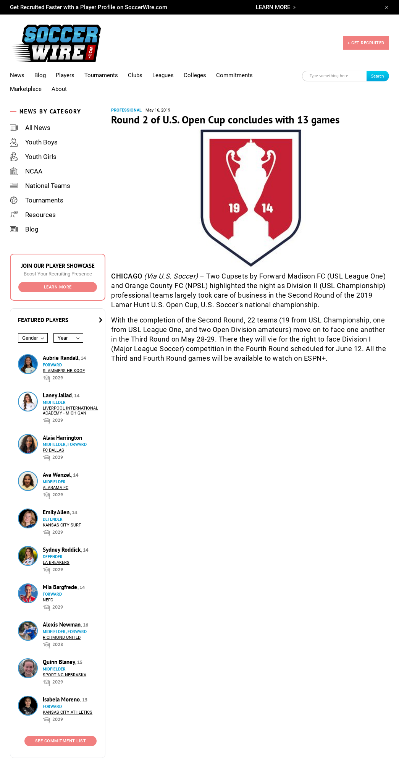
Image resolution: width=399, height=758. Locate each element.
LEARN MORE (273, 7)
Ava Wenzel (57, 474)
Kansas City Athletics (67, 712)
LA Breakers (56, 562)
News (17, 75)
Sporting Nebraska (64, 674)
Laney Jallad (58, 395)
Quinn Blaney (59, 662)
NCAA (26, 171)
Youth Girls (33, 156)
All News (30, 127)
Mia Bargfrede (61, 587)
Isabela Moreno (62, 699)
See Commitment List (60, 741)
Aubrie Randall (61, 357)
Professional (126, 110)
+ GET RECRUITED (365, 42)
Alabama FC (55, 487)
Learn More (58, 287)
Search (377, 76)
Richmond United (62, 637)
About (59, 89)
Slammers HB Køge (64, 370)
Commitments (234, 75)
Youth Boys (34, 142)
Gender (30, 338)
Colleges (195, 75)
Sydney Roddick (62, 549)
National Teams (40, 186)
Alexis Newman (62, 624)
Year (63, 338)
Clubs (135, 75)
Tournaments (101, 75)
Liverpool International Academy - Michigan (70, 411)
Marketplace (26, 89)
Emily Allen (57, 512)
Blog (40, 75)
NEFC (48, 600)
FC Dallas (53, 450)
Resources (33, 215)
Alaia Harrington (62, 437)
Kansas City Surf (62, 525)
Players (65, 75)
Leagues (163, 75)
